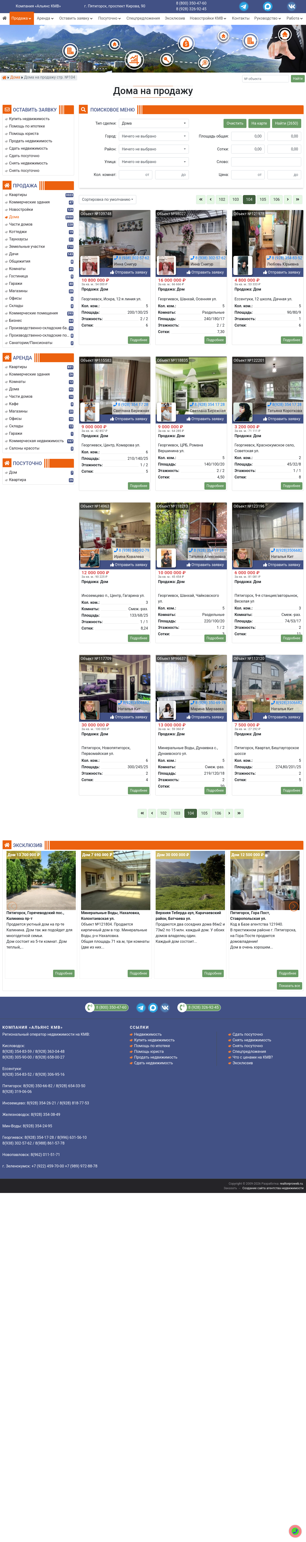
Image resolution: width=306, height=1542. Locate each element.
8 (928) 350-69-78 (208, 1391)
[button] (154, 123)
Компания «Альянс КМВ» (38, 6)
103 (235, 199)
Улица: (110, 161)
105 (263, 199)
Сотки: (223, 149)
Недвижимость (148, 1034)
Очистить (235, 123)
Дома (15, 77)
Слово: (223, 161)
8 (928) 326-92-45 (191, 9)
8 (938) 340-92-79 (131, 1239)
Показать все (289, 986)
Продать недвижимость (155, 1057)
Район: (110, 149)
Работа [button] (295, 18)
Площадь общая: (214, 136)
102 (222, 199)
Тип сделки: (105, 123)
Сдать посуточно (248, 1034)
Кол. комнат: (105, 174)
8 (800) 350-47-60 (191, 3)
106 (276, 199)
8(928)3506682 (286, 1239)
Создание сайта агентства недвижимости (273, 1188)
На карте (259, 123)
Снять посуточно (248, 1046)
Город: (110, 136)
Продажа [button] (21, 18)
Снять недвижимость (252, 1040)
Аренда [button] (45, 18)
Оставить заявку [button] (76, 18)
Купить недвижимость (154, 1040)
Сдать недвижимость (153, 1063)
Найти (298, 78)
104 (249, 199)
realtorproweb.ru (291, 1183)
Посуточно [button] (110, 18)
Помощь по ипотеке (152, 1046)
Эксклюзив (175, 18)
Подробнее (138, 1174)
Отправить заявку (128, 1253)
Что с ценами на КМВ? (253, 1057)
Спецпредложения (143, 18)
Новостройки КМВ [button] (208, 18)
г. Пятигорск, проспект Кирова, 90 (114, 6)
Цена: (224, 174)
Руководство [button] (268, 18)
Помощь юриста (149, 1051)
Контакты (240, 18)
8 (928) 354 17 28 (206, 1239)
